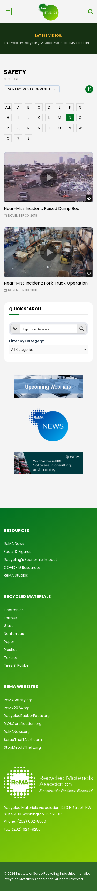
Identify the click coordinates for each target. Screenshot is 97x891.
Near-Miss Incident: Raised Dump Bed (41, 209)
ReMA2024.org (16, 707)
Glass (8, 625)
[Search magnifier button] (81, 328)
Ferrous (10, 617)
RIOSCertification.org (22, 723)
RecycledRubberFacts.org (27, 715)
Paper (9, 641)
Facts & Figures (17, 551)
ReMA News (14, 543)
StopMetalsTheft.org (22, 747)
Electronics (14, 609)
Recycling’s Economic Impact (30, 559)
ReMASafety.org (18, 699)
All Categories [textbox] (22, 349)
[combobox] (48, 349)
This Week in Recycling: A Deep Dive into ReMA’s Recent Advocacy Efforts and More (48, 42)
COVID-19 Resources (22, 567)
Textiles (11, 657)
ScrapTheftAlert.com (23, 739)
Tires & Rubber (17, 665)
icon (48, 177)
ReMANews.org (17, 731)
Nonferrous (14, 633)
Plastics (10, 649)
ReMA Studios (16, 575)
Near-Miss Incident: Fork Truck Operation (46, 283)
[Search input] (49, 329)
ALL (8, 107)
